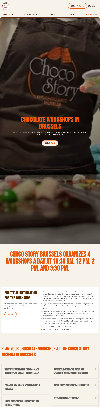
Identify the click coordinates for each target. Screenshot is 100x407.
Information (31, 15)
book (10, 314)
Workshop (91, 15)
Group (52, 15)
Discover (8, 15)
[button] (93, 6)
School (70, 15)
